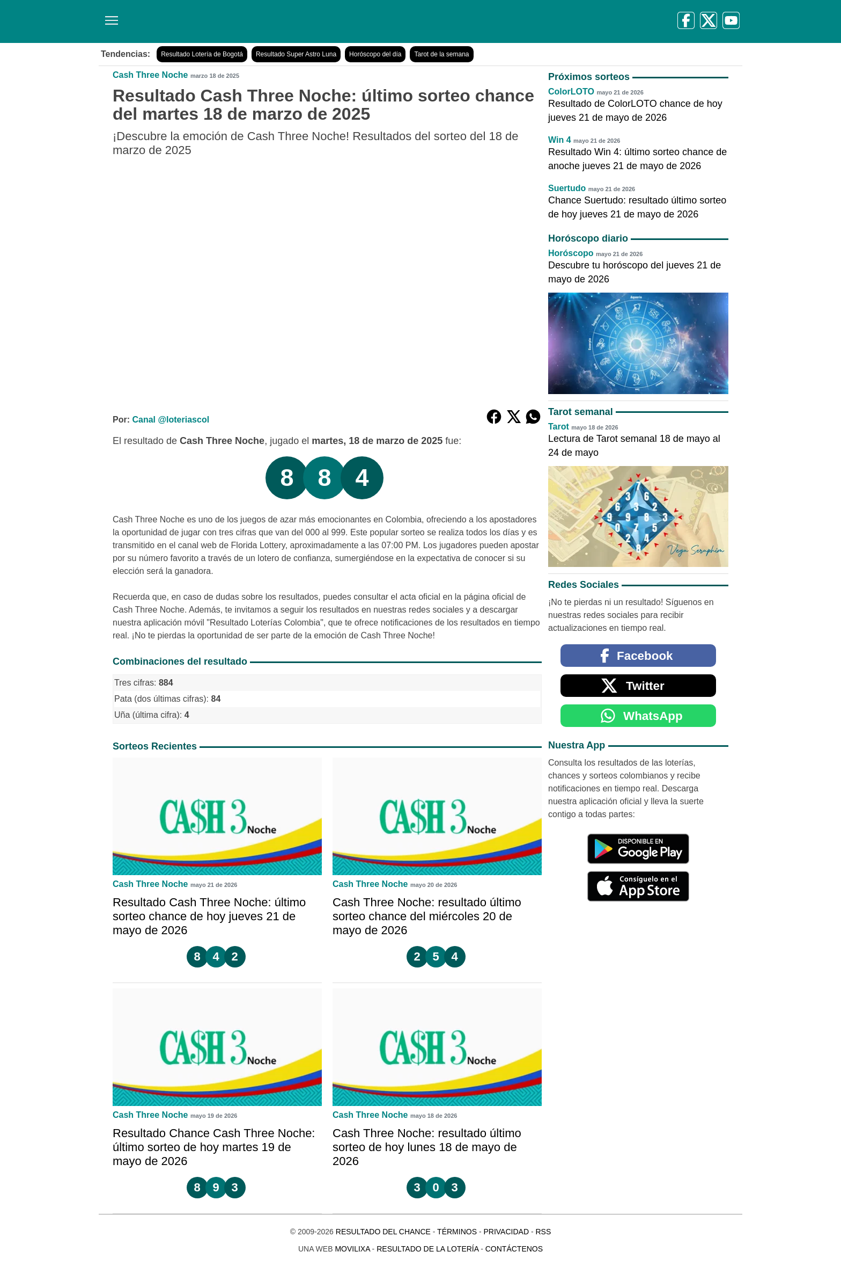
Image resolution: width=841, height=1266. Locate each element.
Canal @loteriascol (170, 419)
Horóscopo (570, 253)
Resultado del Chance (383, 1231)
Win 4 (559, 139)
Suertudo (567, 188)
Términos (457, 1231)
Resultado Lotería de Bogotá (202, 54)
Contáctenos (514, 1249)
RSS (543, 1231)
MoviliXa (352, 1249)
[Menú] (109, 16)
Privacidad (506, 1231)
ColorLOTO (571, 91)
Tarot (558, 426)
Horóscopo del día (375, 54)
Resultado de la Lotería (427, 1249)
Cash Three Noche (150, 74)
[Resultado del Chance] (254, 21)
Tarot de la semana (441, 54)
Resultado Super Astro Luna (296, 54)
